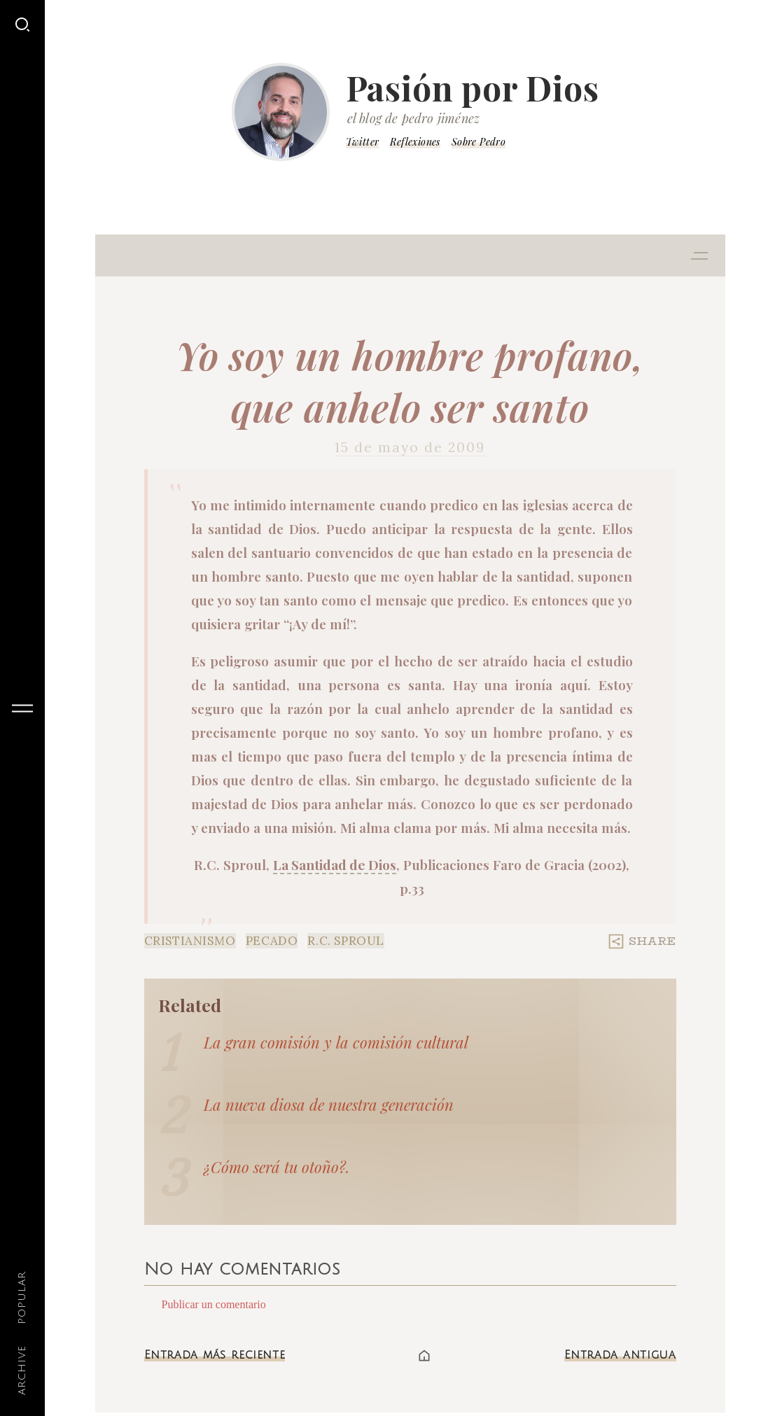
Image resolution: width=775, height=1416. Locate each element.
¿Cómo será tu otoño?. (276, 1166)
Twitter (362, 141)
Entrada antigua (620, 1355)
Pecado (272, 940)
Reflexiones (415, 141)
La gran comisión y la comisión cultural (336, 1042)
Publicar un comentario (214, 1304)
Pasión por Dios (472, 87)
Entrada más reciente (215, 1355)
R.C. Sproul (345, 940)
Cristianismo (190, 940)
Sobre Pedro (478, 141)
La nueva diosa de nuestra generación (329, 1104)
